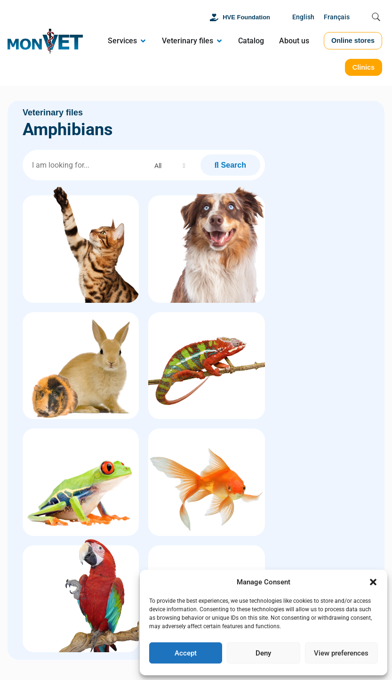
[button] (373, 582)
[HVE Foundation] (214, 17)
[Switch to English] (303, 18)
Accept (186, 653)
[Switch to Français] (336, 18)
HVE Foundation (246, 17)
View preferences (341, 653)
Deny (263, 653)
